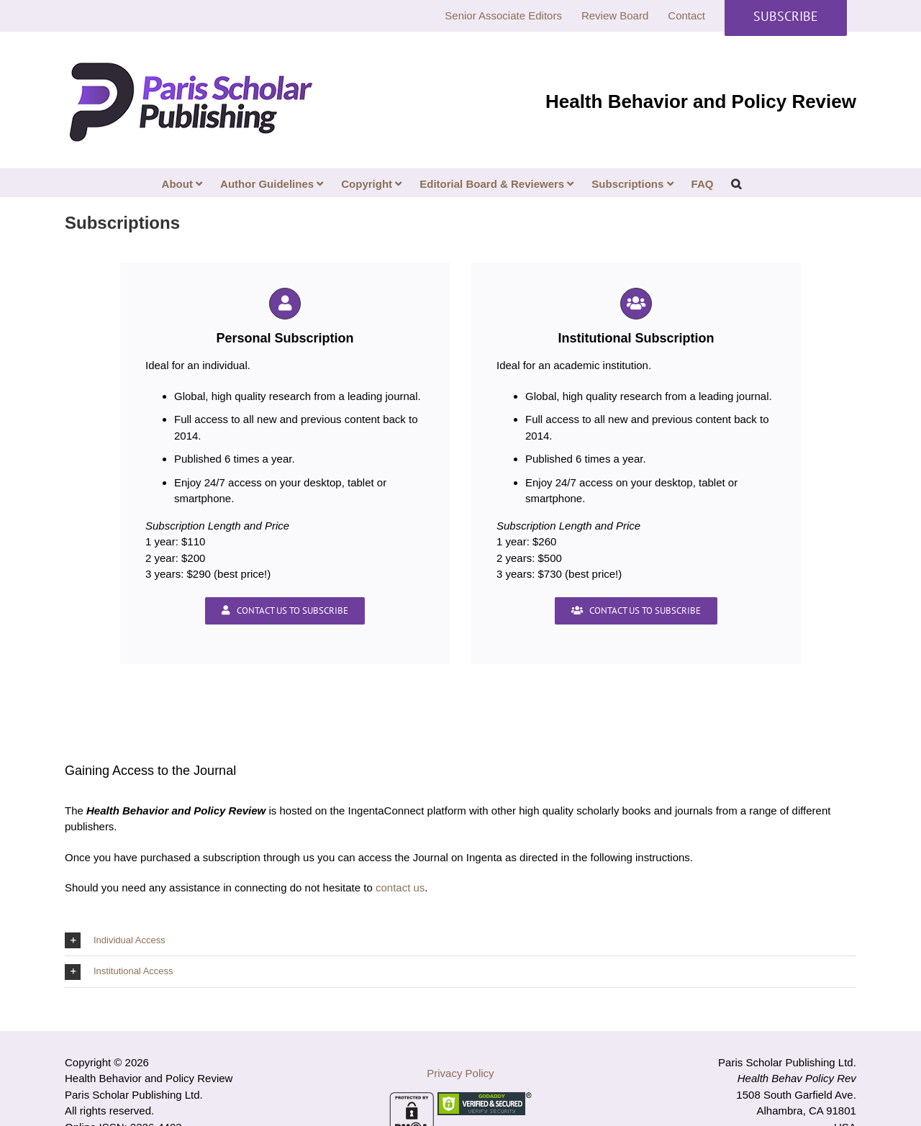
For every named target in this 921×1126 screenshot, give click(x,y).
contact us (400, 887)
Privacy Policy (460, 1073)
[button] (736, 182)
